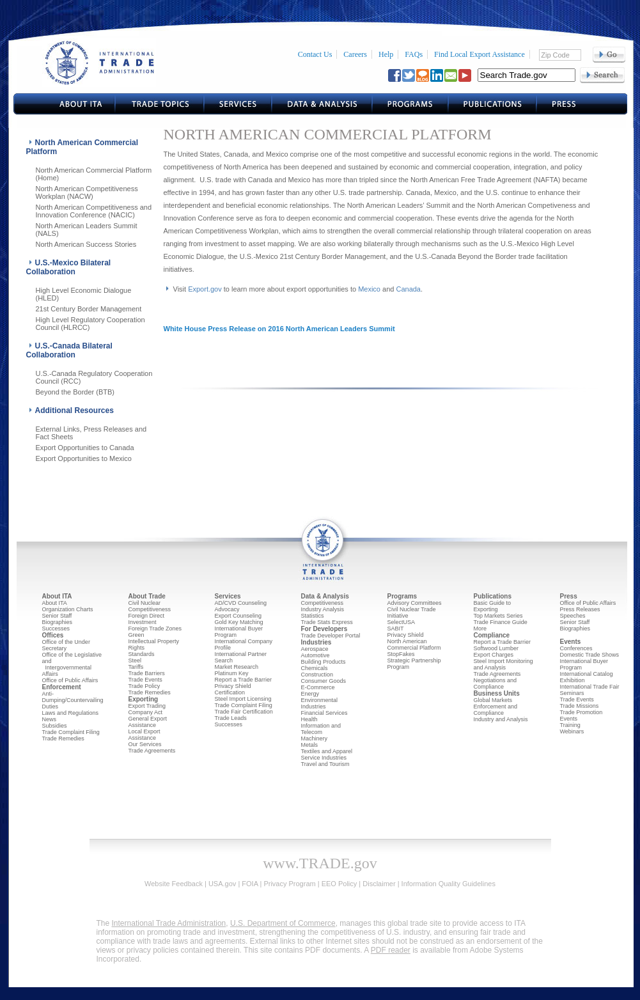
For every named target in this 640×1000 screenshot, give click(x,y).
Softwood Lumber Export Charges (496, 651)
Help (386, 54)
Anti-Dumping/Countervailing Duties (73, 700)
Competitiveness (150, 609)
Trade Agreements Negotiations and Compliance (497, 680)
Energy (310, 694)
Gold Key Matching (239, 622)
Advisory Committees (414, 603)
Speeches (573, 616)
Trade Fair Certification (244, 711)
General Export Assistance (148, 721)
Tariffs (136, 667)
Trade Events (145, 679)
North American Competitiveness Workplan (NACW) (87, 192)
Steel (135, 660)
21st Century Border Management (89, 309)
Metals (309, 745)
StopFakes (401, 654)
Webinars (572, 731)
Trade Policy (144, 686)
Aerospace (315, 649)
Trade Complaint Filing (71, 732)
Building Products (323, 662)
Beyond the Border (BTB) (75, 392)
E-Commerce (318, 687)
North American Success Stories (86, 244)
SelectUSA (401, 622)
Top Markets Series (498, 616)
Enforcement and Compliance (496, 709)
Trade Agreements (152, 750)
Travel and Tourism (325, 764)
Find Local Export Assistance (479, 54)
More (480, 628)
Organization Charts (67, 609)
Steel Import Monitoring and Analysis (503, 664)
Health (309, 719)
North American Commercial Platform (414, 644)
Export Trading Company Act (147, 709)
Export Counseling (238, 616)
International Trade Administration (169, 923)
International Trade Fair (590, 687)
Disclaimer (379, 883)
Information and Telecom (321, 729)
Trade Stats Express (327, 622)
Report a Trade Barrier (243, 679)
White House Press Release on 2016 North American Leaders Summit (279, 328)
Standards (142, 654)
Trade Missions (579, 706)
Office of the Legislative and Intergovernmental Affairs (72, 664)
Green (136, 635)
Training (570, 725)
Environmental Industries (319, 703)
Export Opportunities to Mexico (84, 458)
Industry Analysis (323, 609)
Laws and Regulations (70, 713)
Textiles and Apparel (327, 751)
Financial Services (324, 713)
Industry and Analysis (501, 719)
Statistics (312, 616)
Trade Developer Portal (331, 635)
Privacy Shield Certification (233, 689)
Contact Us (315, 54)
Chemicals (314, 668)
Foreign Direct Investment (147, 619)
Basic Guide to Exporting (492, 606)
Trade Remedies (63, 738)
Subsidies (54, 726)
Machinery (314, 738)
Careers (355, 54)
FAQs (414, 54)
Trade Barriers (147, 673)
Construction (317, 674)
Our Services (145, 744)
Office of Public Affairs (70, 680)
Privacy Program (289, 883)
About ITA (54, 603)
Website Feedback (173, 883)
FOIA (250, 883)
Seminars (572, 693)
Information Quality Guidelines (449, 883)
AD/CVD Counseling (241, 603)
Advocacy (227, 609)
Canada (408, 289)
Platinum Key (232, 673)
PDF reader (390, 950)
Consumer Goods (324, 681)
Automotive (315, 655)
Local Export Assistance (144, 734)
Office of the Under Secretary (66, 645)
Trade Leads (231, 718)
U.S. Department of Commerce (283, 923)
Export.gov (205, 289)
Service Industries (324, 757)
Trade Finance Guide (500, 622)
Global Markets (493, 700)
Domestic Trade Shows (590, 655)
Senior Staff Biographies (57, 619)
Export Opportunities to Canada (85, 447)
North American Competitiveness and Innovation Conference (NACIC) (94, 211)
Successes (56, 628)
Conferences (576, 648)
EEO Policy (339, 883)
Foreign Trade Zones (155, 628)
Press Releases (580, 609)
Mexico (369, 289)
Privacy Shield (405, 635)
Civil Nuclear (145, 603)
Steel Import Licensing (243, 699)
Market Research (237, 667)
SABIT (395, 628)
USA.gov (222, 883)
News (49, 719)
